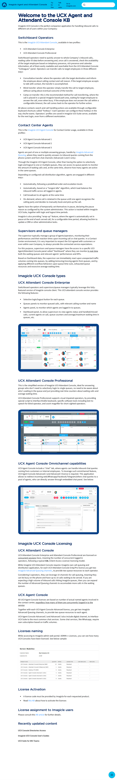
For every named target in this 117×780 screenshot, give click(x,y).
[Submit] (84, 5)
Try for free (52, 5)
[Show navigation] (112, 775)
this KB (31, 700)
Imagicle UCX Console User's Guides (33, 736)
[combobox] (98, 5)
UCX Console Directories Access (32, 730)
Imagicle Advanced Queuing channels (35, 570)
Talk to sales (60, 5)
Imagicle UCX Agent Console (40, 130)
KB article (40, 714)
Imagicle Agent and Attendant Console (28, 5)
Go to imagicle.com (71, 5)
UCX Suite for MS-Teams (28, 741)
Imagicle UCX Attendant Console (42, 42)
